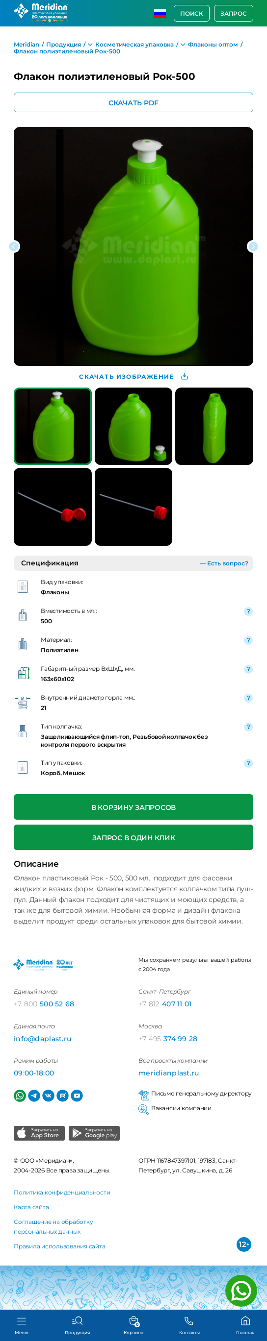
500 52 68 (44, 1004)
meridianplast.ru (168, 1073)
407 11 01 (165, 1004)
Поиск (191, 13)
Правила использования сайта (60, 1246)
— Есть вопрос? (224, 563)
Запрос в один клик (133, 837)
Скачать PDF (133, 102)
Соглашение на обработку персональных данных (53, 1226)
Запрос (233, 13)
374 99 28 (168, 1038)
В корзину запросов (133, 807)
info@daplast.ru (42, 1038)
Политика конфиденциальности (62, 1192)
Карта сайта (31, 1207)
